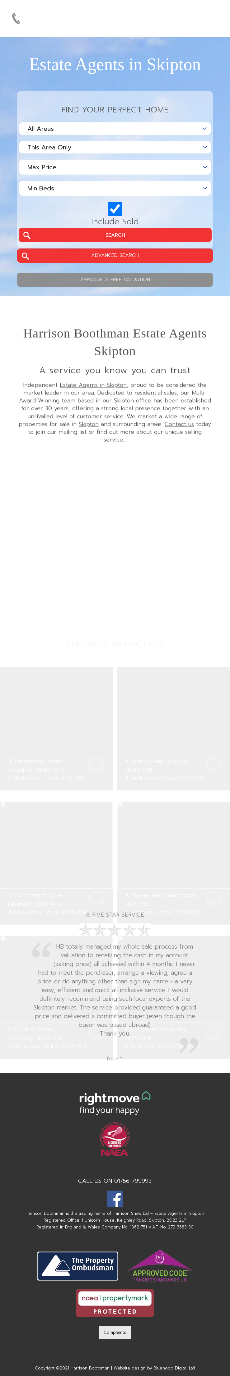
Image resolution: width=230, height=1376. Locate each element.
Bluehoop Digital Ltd (174, 1368)
